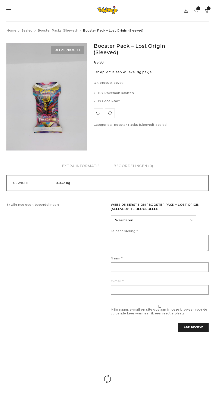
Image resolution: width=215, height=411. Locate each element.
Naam (116, 258)
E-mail (117, 281)
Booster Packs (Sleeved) (58, 30)
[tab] (81, 166)
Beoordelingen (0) (133, 166)
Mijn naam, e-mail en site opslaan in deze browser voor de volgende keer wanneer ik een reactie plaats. (159, 311)
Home (11, 30)
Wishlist (197, 8)
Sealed (27, 30)
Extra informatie (81, 166)
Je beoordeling (124, 231)
